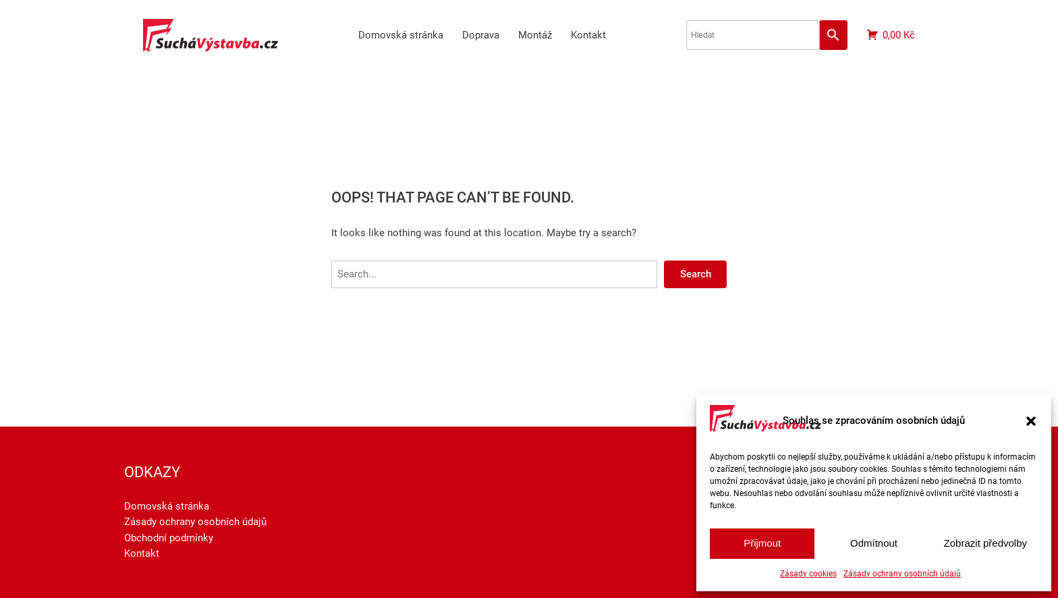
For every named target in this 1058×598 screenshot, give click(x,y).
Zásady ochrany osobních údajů (902, 573)
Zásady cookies (808, 573)
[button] (1031, 421)
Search (695, 274)
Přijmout (762, 543)
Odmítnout (873, 543)
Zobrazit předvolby (985, 543)
